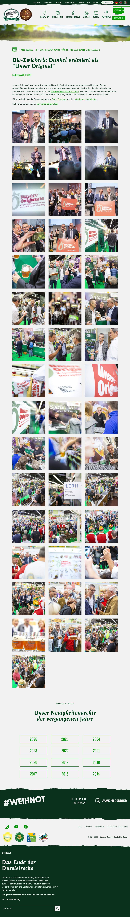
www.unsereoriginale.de (47, 103)
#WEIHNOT (24, 801)
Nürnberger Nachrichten (86, 99)
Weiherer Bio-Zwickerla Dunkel (65, 91)
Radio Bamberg (59, 99)
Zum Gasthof (119, 18)
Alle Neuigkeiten (29, 49)
